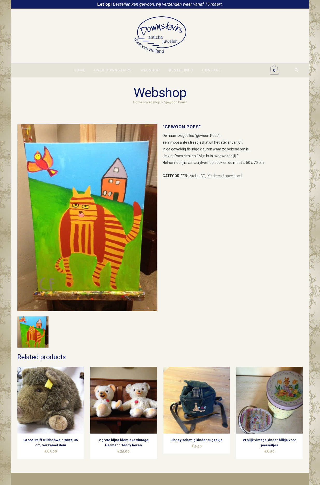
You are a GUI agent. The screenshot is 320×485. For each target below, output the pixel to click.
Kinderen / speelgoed (224, 176)
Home (137, 102)
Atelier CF (197, 176)
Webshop (152, 102)
